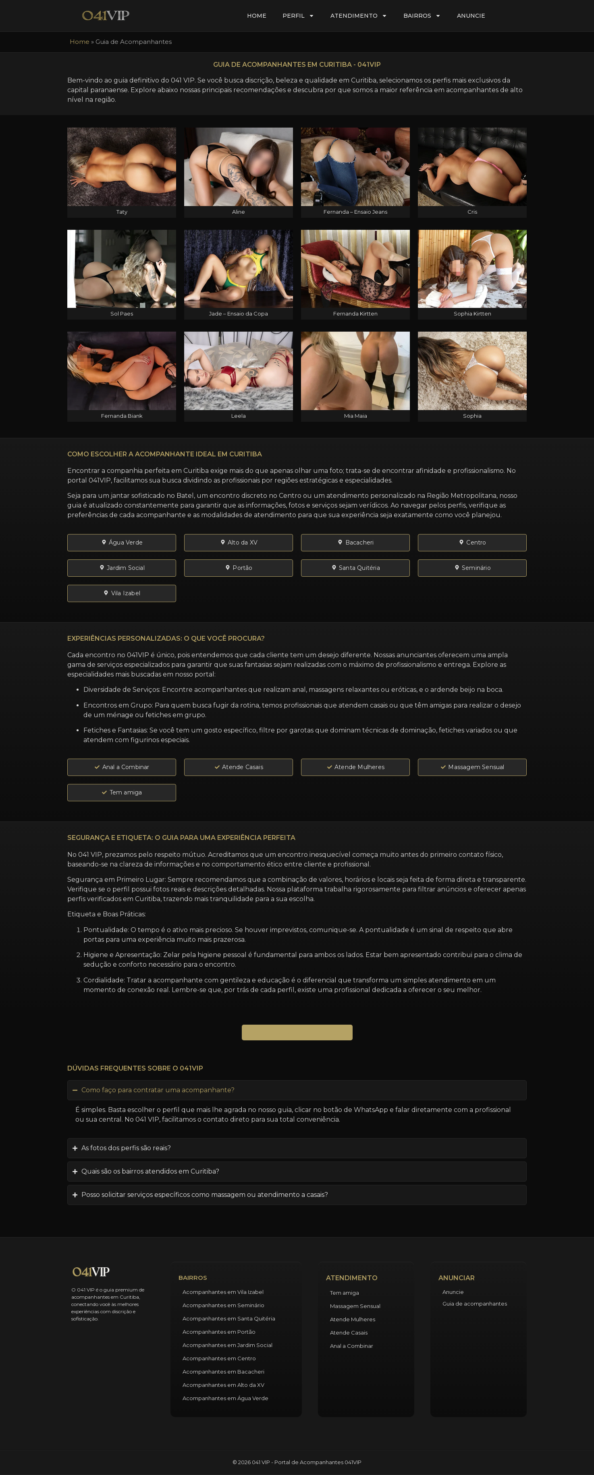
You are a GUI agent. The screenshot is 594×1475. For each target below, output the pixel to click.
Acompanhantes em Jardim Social (227, 1345)
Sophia (472, 416)
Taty (121, 211)
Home (256, 15)
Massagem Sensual (355, 1306)
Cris (472, 211)
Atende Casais (349, 1332)
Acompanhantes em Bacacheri (223, 1371)
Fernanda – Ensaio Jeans (355, 211)
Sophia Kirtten (472, 313)
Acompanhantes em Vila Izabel (223, 1292)
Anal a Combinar (351, 1346)
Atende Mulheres (352, 1319)
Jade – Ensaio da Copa (238, 313)
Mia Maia (355, 416)
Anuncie (471, 15)
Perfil (298, 16)
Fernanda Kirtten (355, 313)
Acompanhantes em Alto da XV (223, 1385)
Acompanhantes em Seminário (223, 1305)
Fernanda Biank (122, 416)
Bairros (422, 16)
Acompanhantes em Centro (219, 1358)
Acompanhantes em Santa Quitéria (229, 1318)
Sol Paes (121, 313)
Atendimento (358, 16)
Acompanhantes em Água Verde (225, 1398)
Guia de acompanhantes (474, 1303)
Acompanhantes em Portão (219, 1332)
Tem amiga (344, 1292)
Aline (238, 211)
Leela (238, 416)
